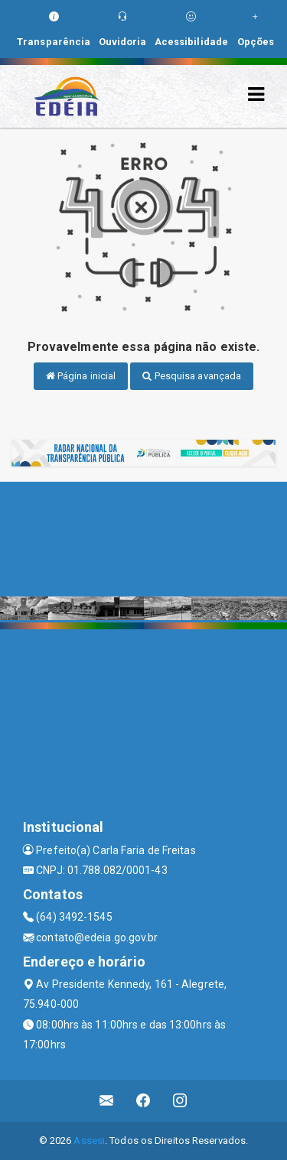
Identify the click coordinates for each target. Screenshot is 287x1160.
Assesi (89, 1140)
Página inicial (81, 376)
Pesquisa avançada (191, 376)
